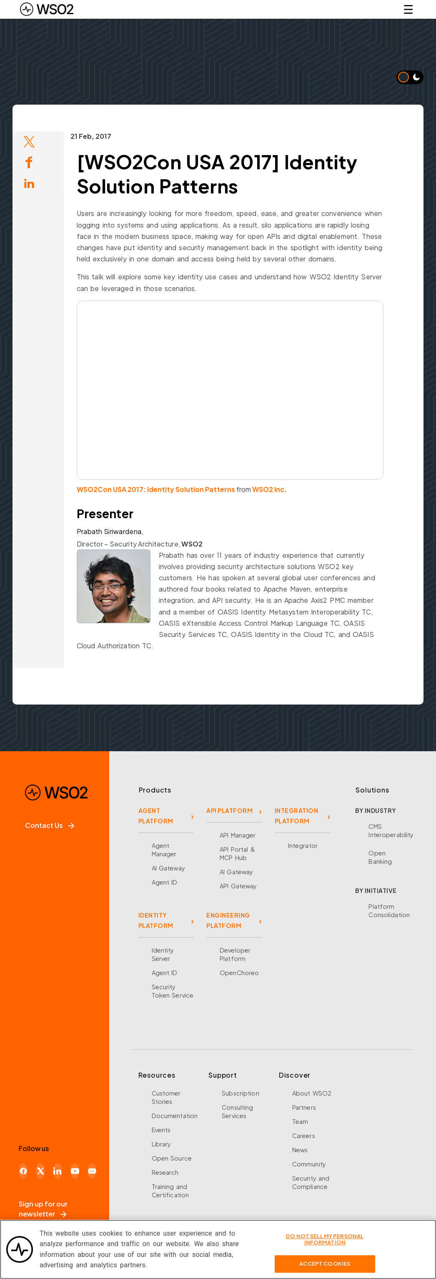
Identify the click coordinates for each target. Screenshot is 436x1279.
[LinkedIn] (57, 1171)
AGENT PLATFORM (155, 816)
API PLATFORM (229, 810)
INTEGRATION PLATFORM (296, 816)
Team (300, 1121)
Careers (303, 1135)
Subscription (240, 1093)
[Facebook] (23, 1171)
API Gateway (238, 886)
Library (161, 1144)
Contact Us (49, 825)
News (300, 1150)
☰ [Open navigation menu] (408, 9)
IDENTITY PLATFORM (155, 920)
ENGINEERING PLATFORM (228, 920)
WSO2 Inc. (251, 489)
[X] (40, 1171)
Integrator (303, 845)
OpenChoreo (239, 972)
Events (161, 1130)
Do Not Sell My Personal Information (324, 1239)
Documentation (175, 1115)
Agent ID (165, 882)
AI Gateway (168, 868)
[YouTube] (74, 1171)
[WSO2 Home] (46, 9)
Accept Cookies (324, 1263)
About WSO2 (311, 1093)
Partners (304, 1107)
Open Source (172, 1158)
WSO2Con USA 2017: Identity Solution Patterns (137, 489)
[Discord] (92, 1171)
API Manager (238, 835)
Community (309, 1164)
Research (165, 1172)
